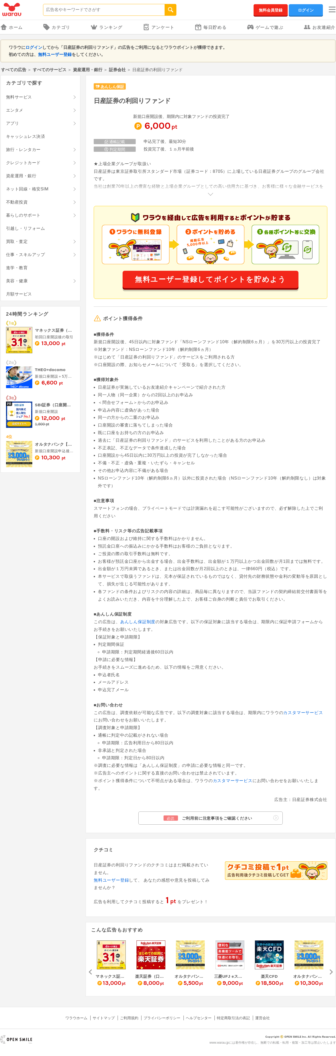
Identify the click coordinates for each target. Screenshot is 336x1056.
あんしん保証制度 (137, 622)
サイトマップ (104, 1018)
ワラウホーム (76, 1018)
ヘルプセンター (199, 1018)
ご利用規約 (129, 1018)
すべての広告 (13, 69)
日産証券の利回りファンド (132, 100)
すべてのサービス (49, 69)
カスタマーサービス (303, 712)
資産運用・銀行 (87, 69)
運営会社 (262, 1018)
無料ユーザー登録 (55, 54)
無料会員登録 (270, 10)
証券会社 (117, 69)
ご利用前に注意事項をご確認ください (221, 818)
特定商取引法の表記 (233, 1018)
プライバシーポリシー (162, 1018)
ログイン (306, 10)
